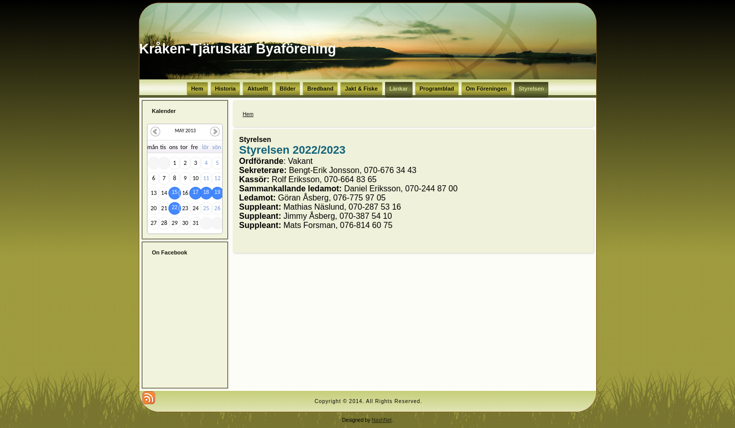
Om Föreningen (486, 88)
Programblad (437, 88)
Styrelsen (531, 88)
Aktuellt (257, 88)
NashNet (382, 420)
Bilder (288, 88)
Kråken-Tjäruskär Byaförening (237, 48)
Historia (225, 88)
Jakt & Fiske (361, 88)
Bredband (320, 88)
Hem (197, 88)
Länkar (399, 88)
